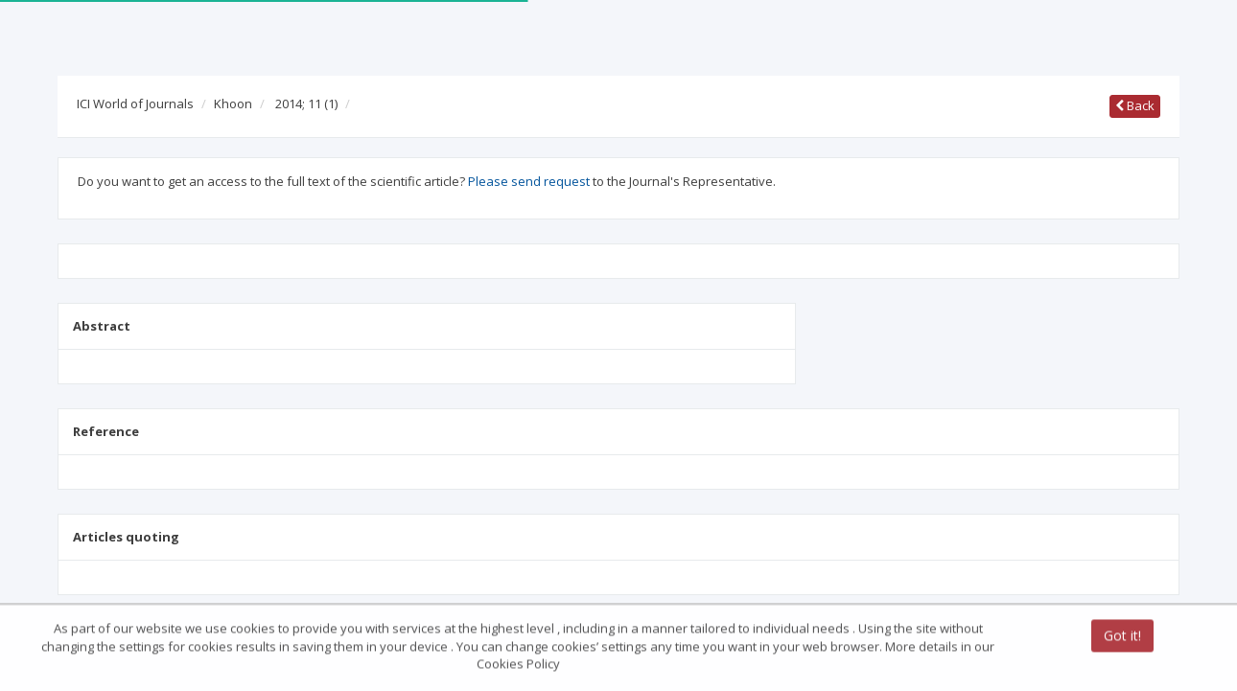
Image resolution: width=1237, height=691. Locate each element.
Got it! (1122, 637)
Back (1135, 105)
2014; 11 (306, 103)
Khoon (233, 103)
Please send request (529, 181)
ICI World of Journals (135, 103)
